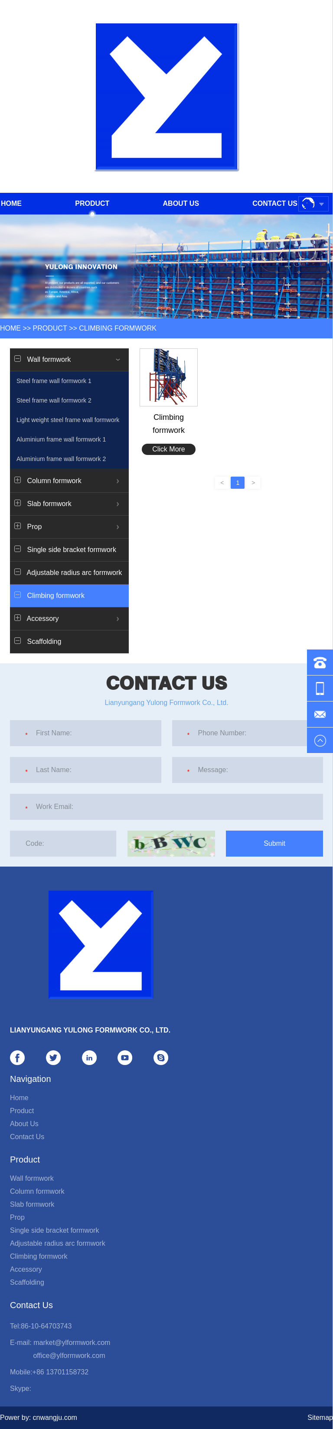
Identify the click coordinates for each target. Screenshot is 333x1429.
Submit (274, 843)
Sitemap (320, 1417)
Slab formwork (32, 1204)
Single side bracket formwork (65, 549)
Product (92, 207)
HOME (10, 328)
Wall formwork (32, 1178)
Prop (17, 1217)
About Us (181, 203)
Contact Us (274, 203)
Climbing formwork (118, 328)
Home (11, 203)
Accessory (26, 1269)
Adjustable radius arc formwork (68, 572)
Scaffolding (37, 641)
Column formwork (37, 1191)
